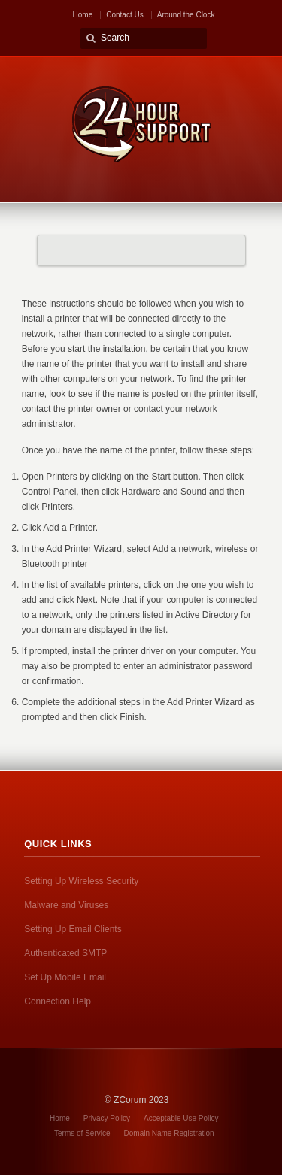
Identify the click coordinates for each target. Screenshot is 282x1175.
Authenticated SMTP (65, 953)
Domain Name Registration (169, 1133)
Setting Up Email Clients (72, 929)
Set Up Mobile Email (65, 977)
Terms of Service (82, 1133)
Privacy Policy (106, 1118)
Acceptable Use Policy (181, 1118)
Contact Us (124, 15)
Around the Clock (186, 15)
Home (83, 15)
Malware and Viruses (66, 905)
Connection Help (57, 1001)
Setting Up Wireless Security (81, 881)
